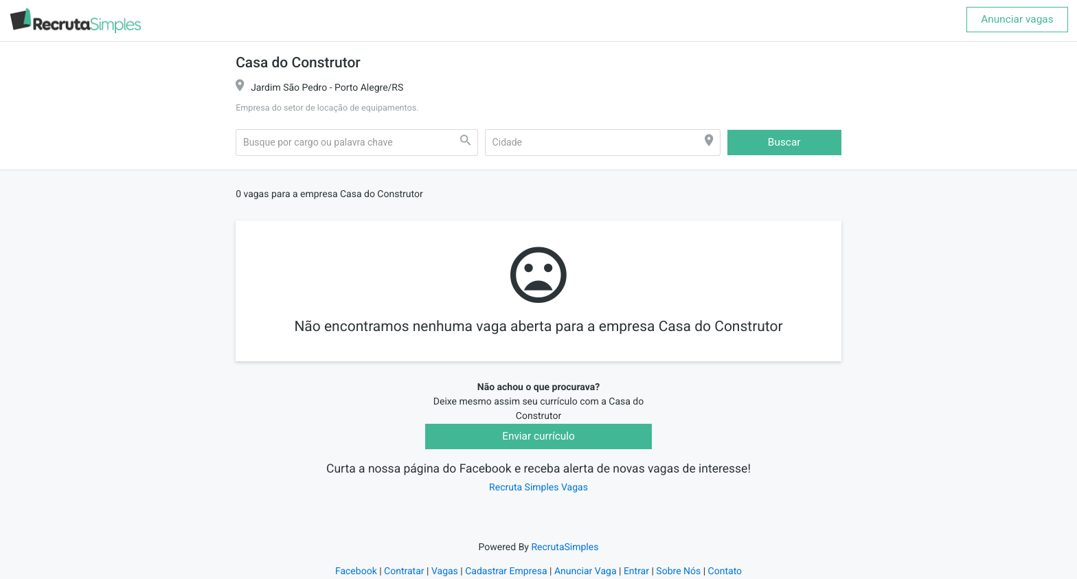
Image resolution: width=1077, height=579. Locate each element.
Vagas (444, 571)
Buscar (784, 142)
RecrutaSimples (564, 547)
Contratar (404, 571)
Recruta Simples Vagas (538, 487)
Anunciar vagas (1017, 19)
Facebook (356, 571)
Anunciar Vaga (585, 571)
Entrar (636, 571)
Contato (725, 571)
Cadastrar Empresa (506, 571)
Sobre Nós (678, 571)
